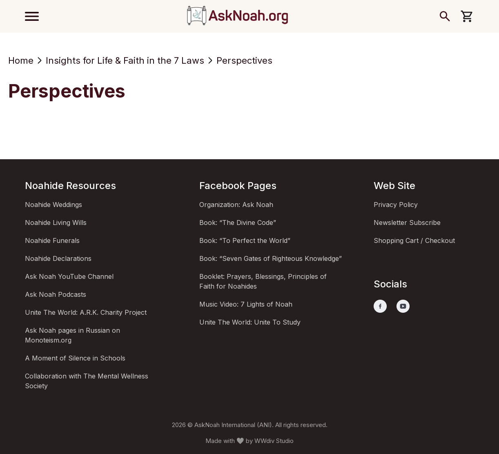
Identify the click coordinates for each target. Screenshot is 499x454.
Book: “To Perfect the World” (244, 240)
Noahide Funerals (52, 240)
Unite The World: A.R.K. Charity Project (86, 312)
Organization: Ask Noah (236, 204)
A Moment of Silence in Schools (75, 358)
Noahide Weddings (53, 204)
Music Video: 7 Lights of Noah (245, 304)
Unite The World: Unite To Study (250, 322)
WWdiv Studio (274, 441)
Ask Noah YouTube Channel (69, 276)
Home (20, 60)
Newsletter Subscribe (407, 222)
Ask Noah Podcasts (55, 294)
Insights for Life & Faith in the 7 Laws (125, 60)
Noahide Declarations (58, 258)
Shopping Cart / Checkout (414, 240)
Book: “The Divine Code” (237, 222)
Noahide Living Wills (56, 222)
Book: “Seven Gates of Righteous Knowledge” (270, 258)
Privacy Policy (396, 204)
